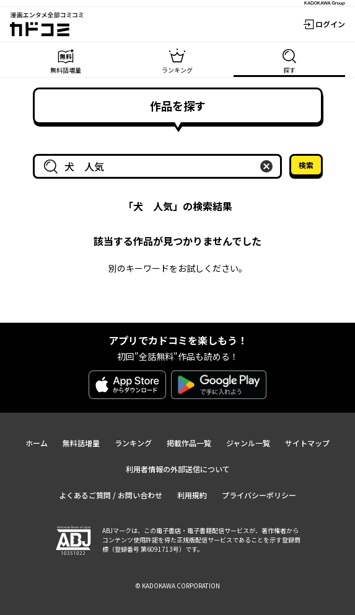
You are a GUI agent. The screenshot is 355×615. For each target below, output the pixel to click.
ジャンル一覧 (248, 443)
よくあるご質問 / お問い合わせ (110, 495)
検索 (306, 164)
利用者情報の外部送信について (178, 469)
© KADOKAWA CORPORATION (177, 585)
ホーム (36, 443)
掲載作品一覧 (189, 443)
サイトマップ (307, 443)
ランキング (133, 443)
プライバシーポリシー (259, 495)
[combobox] (159, 166)
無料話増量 (81, 443)
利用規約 (192, 495)
